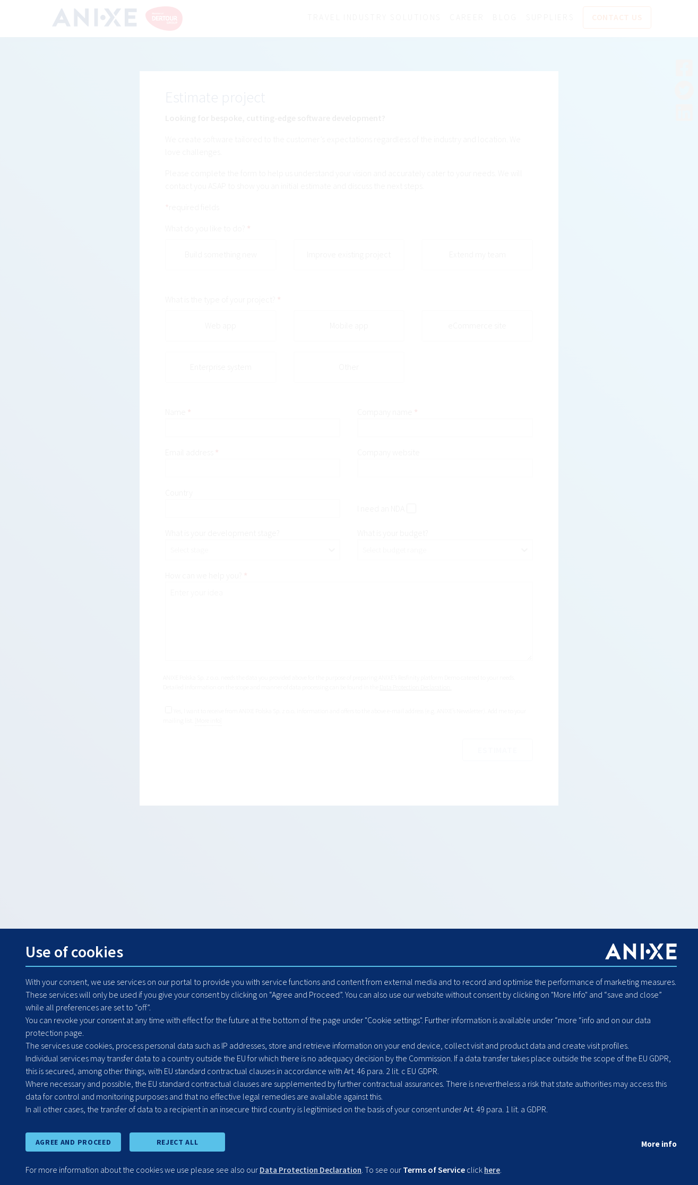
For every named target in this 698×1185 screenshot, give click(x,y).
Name (175, 412)
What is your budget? (392, 533)
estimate (495, 750)
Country (179, 493)
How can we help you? (203, 575)
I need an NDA (380, 509)
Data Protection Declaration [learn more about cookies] (313, 1170)
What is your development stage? (222, 533)
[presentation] (245, 760)
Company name (384, 412)
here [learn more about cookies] (498, 1170)
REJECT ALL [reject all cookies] (177, 1141)
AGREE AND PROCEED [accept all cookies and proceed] (73, 1141)
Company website (388, 452)
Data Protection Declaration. (416, 687)
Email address (189, 452)
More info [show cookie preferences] (658, 1143)
